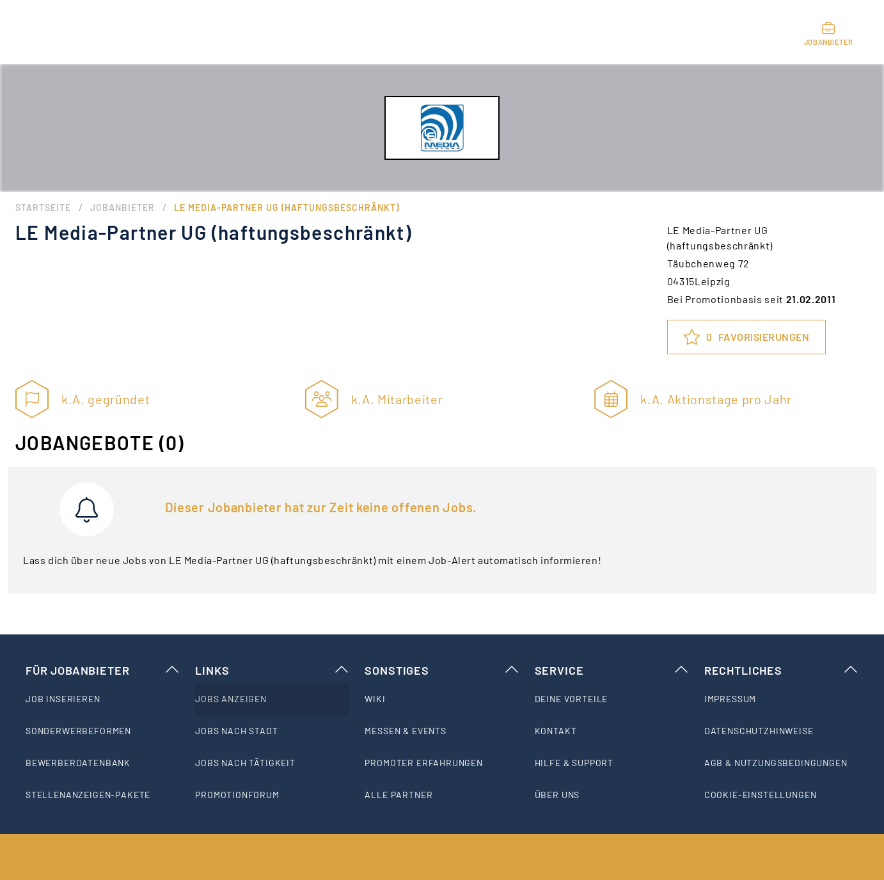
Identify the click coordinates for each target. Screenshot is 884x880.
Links (272, 670)
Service (612, 670)
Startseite (43, 207)
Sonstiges (442, 670)
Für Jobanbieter (103, 670)
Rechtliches (781, 670)
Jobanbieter (122, 207)
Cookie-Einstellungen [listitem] (760, 794)
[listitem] (103, 699)
